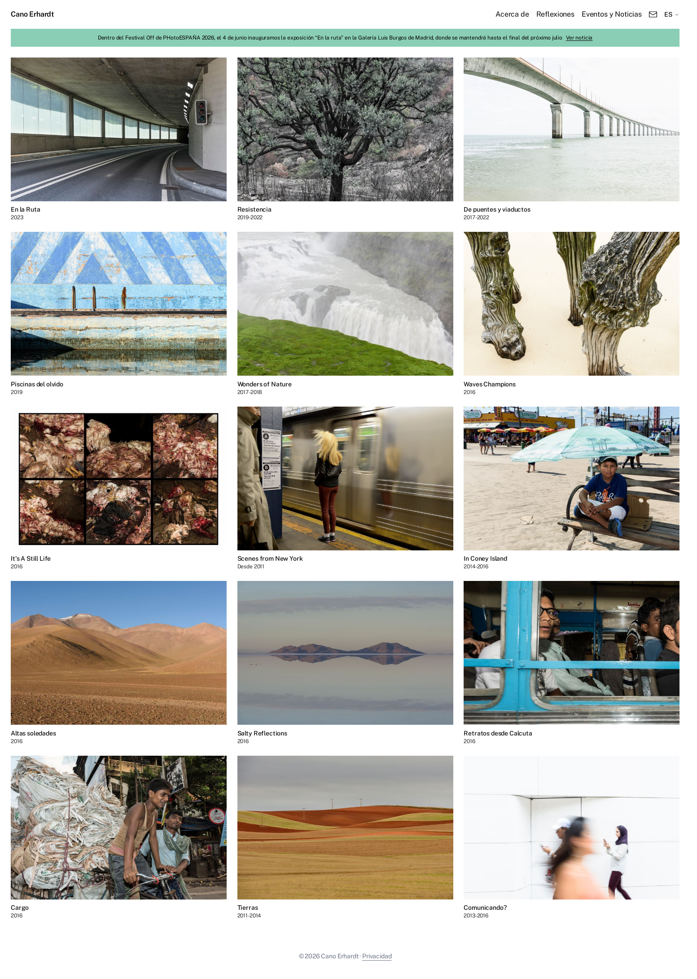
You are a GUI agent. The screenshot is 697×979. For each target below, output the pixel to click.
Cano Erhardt (32, 14)
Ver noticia (579, 38)
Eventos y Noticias (612, 14)
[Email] (653, 14)
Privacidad (376, 956)
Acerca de (512, 14)
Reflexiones (555, 14)
